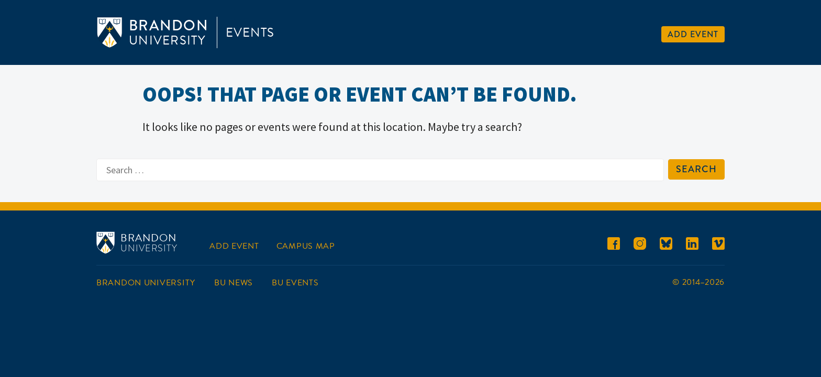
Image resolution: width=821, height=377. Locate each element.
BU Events (295, 282)
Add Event (693, 34)
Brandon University (145, 282)
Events (250, 32)
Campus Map (305, 246)
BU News (233, 282)
